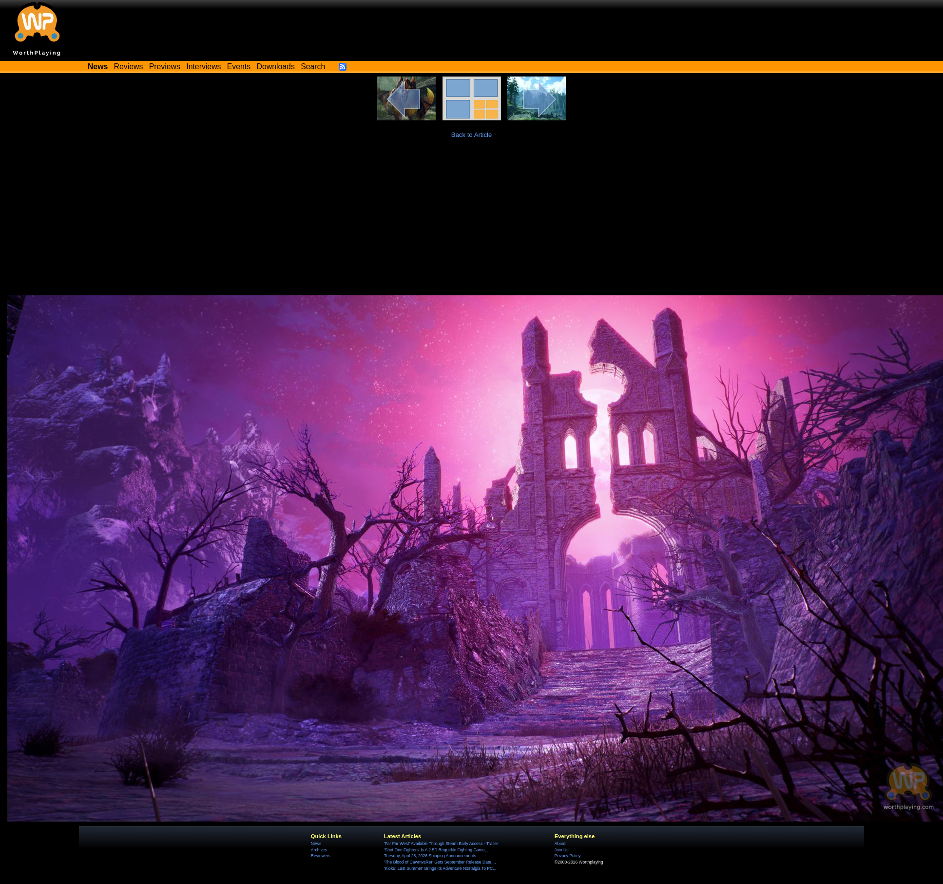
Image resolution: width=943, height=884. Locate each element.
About (560, 843)
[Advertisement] (471, 222)
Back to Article (471, 134)
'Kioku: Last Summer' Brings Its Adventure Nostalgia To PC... (440, 868)
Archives (319, 849)
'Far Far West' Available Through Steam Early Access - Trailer (441, 843)
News (316, 843)
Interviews (203, 66)
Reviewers (320, 855)
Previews (164, 66)
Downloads (276, 66)
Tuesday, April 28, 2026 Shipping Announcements (430, 855)
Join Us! (562, 849)
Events (238, 66)
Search (313, 66)
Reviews (128, 66)
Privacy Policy (567, 855)
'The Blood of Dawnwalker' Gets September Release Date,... (440, 862)
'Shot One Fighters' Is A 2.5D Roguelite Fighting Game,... (436, 849)
